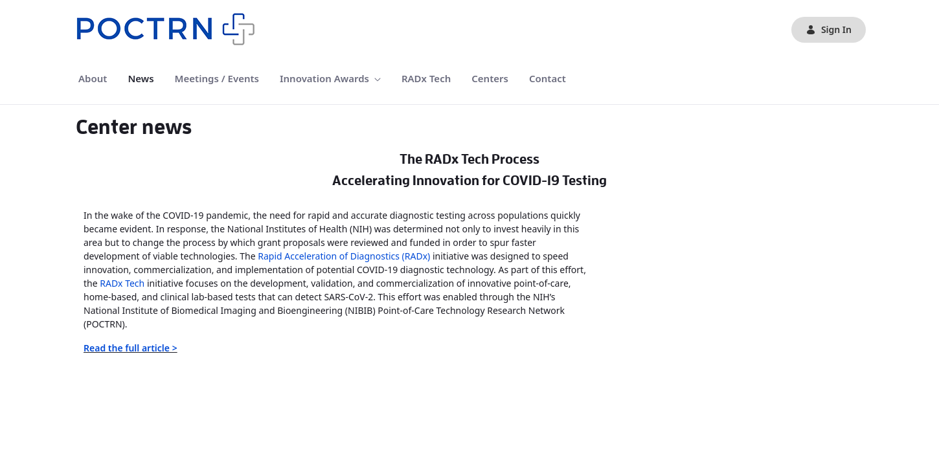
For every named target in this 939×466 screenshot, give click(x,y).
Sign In (829, 29)
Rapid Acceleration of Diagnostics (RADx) (344, 256)
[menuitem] (92, 79)
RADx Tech (122, 283)
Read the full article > (130, 348)
